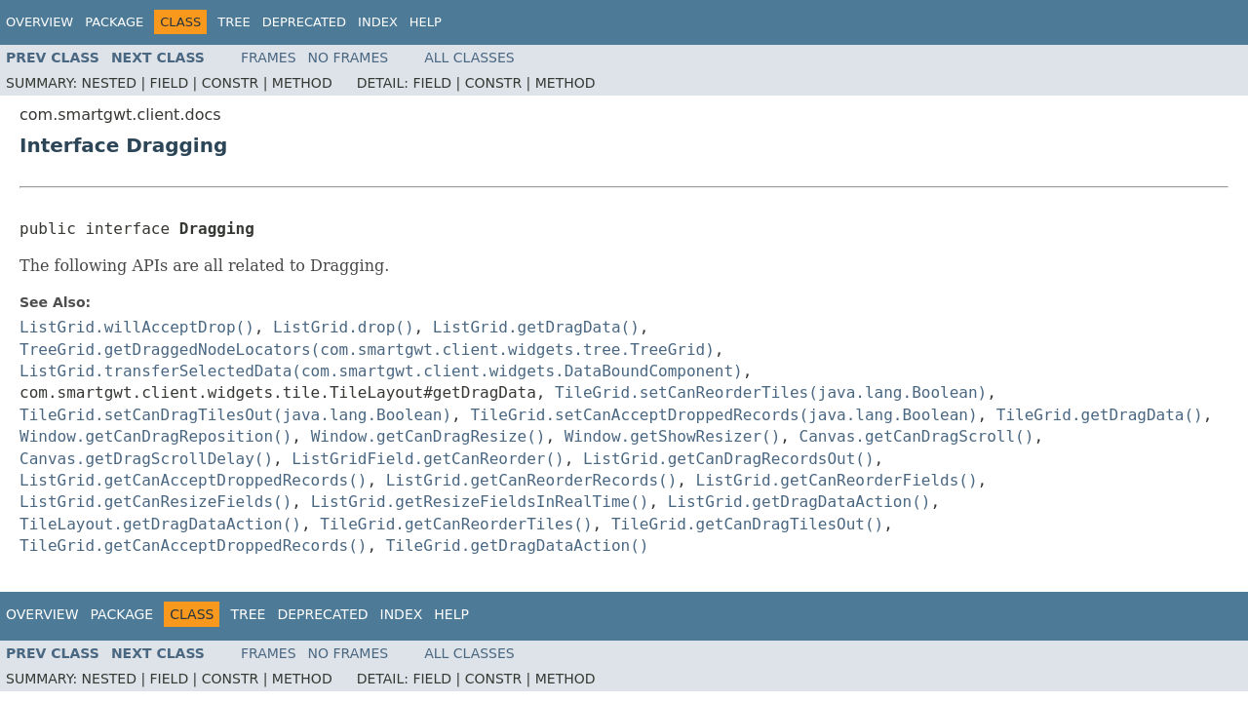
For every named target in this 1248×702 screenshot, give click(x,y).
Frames (268, 57)
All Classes (469, 57)
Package (114, 22)
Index (378, 22)
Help (426, 22)
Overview (39, 22)
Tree (233, 22)
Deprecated (304, 22)
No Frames (348, 57)
